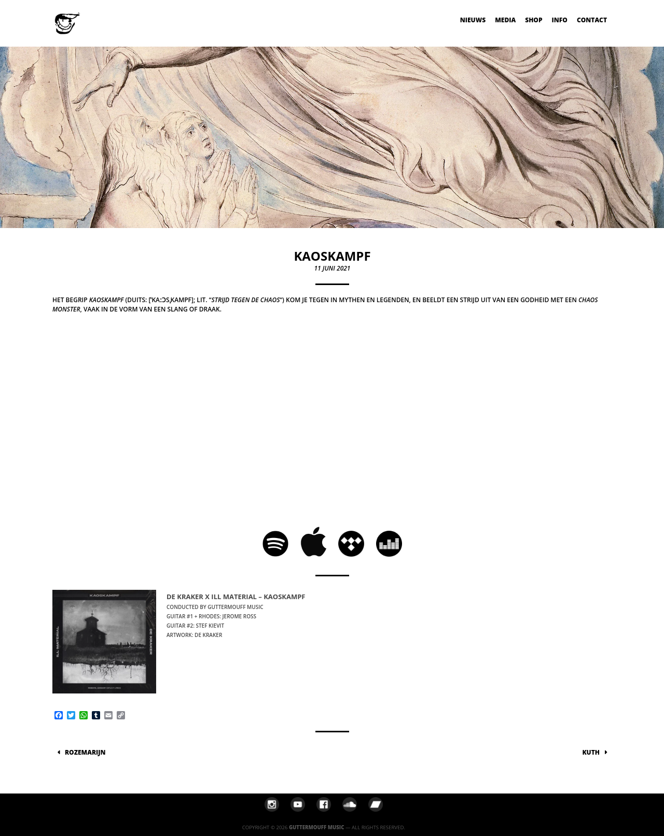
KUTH (591, 752)
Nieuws (473, 20)
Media (505, 20)
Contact (592, 20)
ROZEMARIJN (85, 752)
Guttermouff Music (316, 827)
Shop (533, 20)
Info (560, 20)
